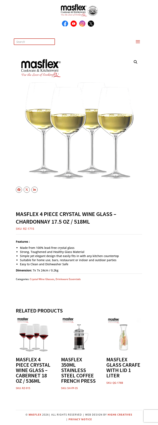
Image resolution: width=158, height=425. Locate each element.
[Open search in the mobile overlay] (37, 41)
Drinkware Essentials (68, 279)
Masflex (35, 414)
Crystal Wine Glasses (42, 279)
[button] (135, 62)
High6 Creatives (120, 414)
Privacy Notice (80, 419)
